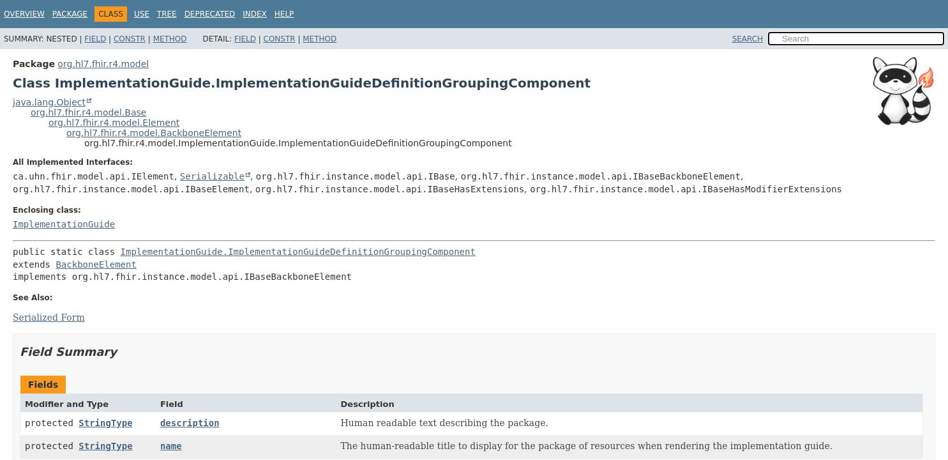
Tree (167, 14)
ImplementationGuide (64, 224)
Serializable (212, 176)
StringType (105, 423)
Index (255, 14)
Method (170, 38)
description (190, 423)
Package (69, 14)
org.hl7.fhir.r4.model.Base (88, 112)
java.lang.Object (49, 102)
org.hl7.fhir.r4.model (103, 64)
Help (284, 14)
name (171, 446)
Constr (130, 38)
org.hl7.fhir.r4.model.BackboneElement (153, 133)
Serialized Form (49, 317)
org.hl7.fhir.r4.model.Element (114, 123)
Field (95, 38)
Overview (24, 14)
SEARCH (748, 38)
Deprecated (210, 14)
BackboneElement (96, 264)
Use (141, 14)
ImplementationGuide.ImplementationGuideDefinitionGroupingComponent (298, 252)
